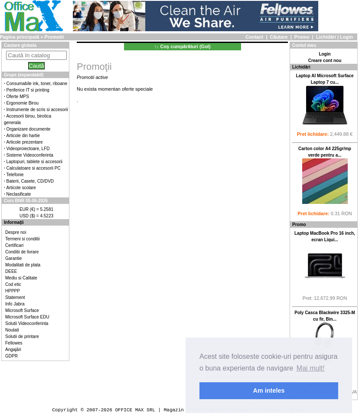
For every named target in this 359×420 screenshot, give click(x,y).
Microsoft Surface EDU (27, 317)
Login (346, 36)
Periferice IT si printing (28, 90)
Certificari (14, 245)
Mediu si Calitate (21, 278)
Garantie (13, 258)
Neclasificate (19, 194)
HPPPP (12, 291)
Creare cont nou (325, 60)
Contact (254, 36)
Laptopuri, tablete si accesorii (35, 161)
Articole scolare (21, 187)
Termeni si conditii (22, 238)
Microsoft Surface (22, 310)
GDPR (11, 356)
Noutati (12, 330)
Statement (15, 297)
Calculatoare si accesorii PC (34, 168)
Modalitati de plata (22, 264)
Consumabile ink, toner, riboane (37, 83)
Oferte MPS (18, 96)
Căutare (279, 36)
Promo (302, 36)
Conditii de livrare (22, 251)
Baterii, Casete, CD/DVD (30, 181)
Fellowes (13, 343)
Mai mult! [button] (311, 368)
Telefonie (15, 174)
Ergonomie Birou (23, 103)
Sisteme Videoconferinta (30, 155)
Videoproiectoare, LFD (28, 148)
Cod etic (13, 284)
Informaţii (14, 222)
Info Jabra (14, 304)
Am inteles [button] (269, 390)
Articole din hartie (23, 135)
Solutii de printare (22, 336)
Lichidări (326, 36)
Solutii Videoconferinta (26, 323)
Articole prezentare (25, 142)
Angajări (13, 349)
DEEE (11, 271)
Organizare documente (29, 129)
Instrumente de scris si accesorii (37, 109)
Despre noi (15, 232)
